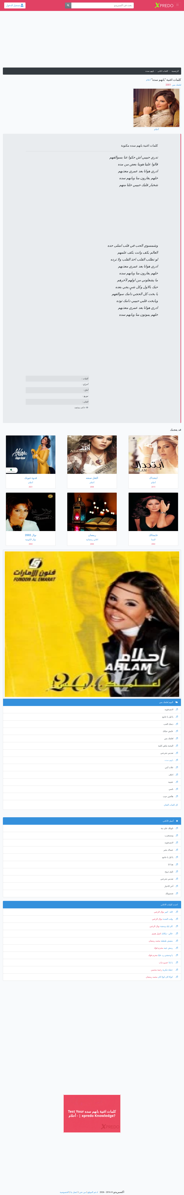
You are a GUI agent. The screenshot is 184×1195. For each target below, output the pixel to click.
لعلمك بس (176, 85)
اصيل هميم (156, 933)
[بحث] (68, 5)
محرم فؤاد (158, 948)
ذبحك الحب (170, 724)
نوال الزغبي (159, 912)
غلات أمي (171, 767)
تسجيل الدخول (14, 5)
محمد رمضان (154, 941)
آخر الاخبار (171, 886)
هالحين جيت (170, 796)
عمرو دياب (163, 962)
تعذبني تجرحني (169, 753)
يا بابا (173, 962)
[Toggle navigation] (177, 4)
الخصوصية (64, 1192)
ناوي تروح (171, 871)
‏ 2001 (169, 84)
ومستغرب (171, 835)
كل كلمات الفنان (171, 805)
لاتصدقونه (171, 709)
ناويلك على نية (169, 828)
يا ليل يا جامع (170, 717)
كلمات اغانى (163, 71)
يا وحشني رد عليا (168, 955)
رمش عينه (170, 948)
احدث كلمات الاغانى (169, 904)
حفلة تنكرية (170, 970)
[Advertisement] (92, 41)
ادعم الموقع (93, 1192)
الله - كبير (171, 912)
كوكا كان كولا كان (167, 977)
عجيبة (173, 782)
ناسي (173, 789)
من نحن (82, 1192)
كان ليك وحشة (169, 926)
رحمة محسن (156, 970)
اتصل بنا (74, 1192)
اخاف (173, 775)
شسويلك (171, 893)
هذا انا (173, 864)
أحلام (148, 80)
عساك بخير (170, 850)
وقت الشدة (170, 919)
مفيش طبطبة (169, 941)
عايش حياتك (170, 731)
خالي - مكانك (169, 933)
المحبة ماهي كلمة (168, 746)
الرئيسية (175, 71)
